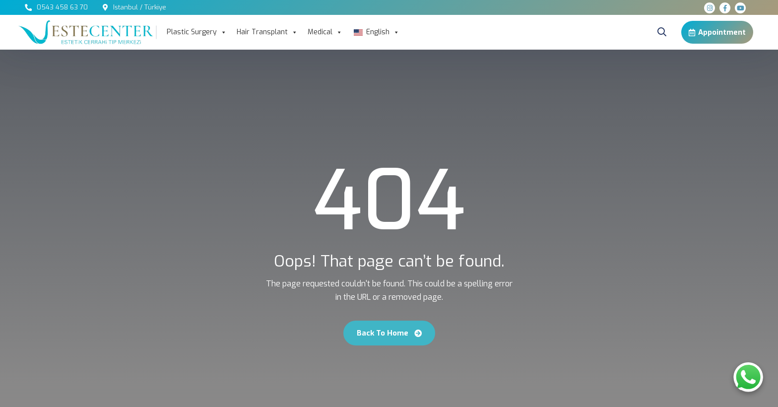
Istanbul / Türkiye (139, 7)
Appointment (717, 32)
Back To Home (389, 333)
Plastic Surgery (197, 32)
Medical (325, 32)
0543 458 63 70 (62, 7)
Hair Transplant (267, 32)
